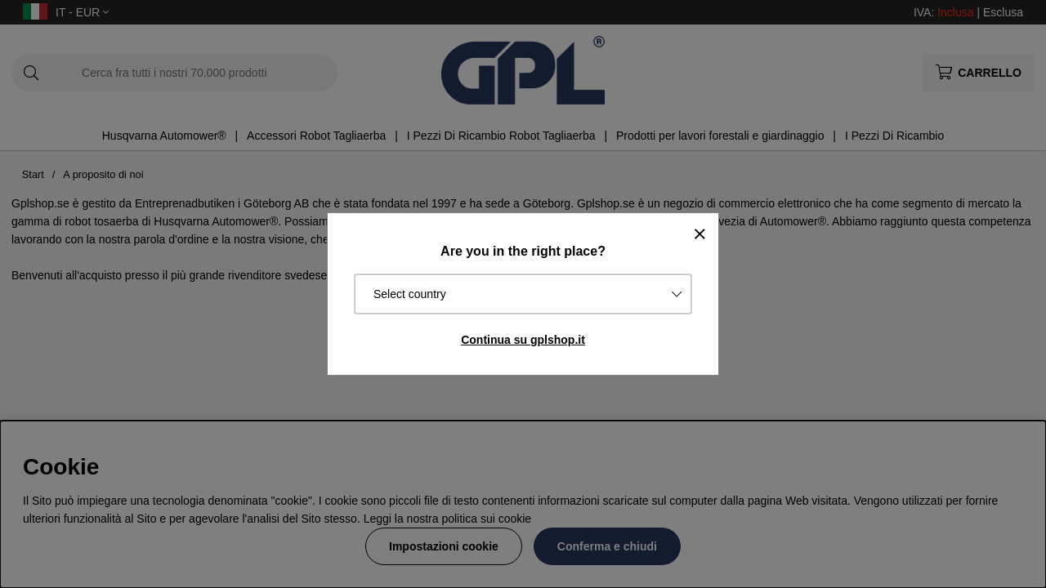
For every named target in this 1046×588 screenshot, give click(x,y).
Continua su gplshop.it (523, 339)
